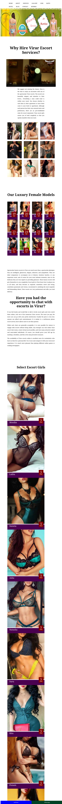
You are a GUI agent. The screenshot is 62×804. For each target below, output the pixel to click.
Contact (25, 6)
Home (11, 3)
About (18, 3)
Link (41, 3)
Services (26, 3)
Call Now (16, 802)
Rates (48, 3)
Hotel (11, 6)
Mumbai (33, 6)
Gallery (34, 3)
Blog (17, 6)
